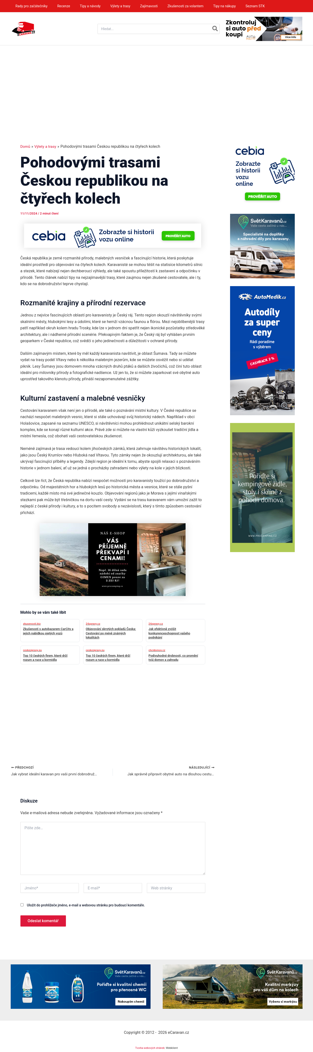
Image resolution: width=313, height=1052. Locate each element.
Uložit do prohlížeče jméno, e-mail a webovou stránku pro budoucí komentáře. (86, 906)
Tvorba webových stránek (149, 1048)
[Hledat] (215, 29)
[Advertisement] (157, 82)
